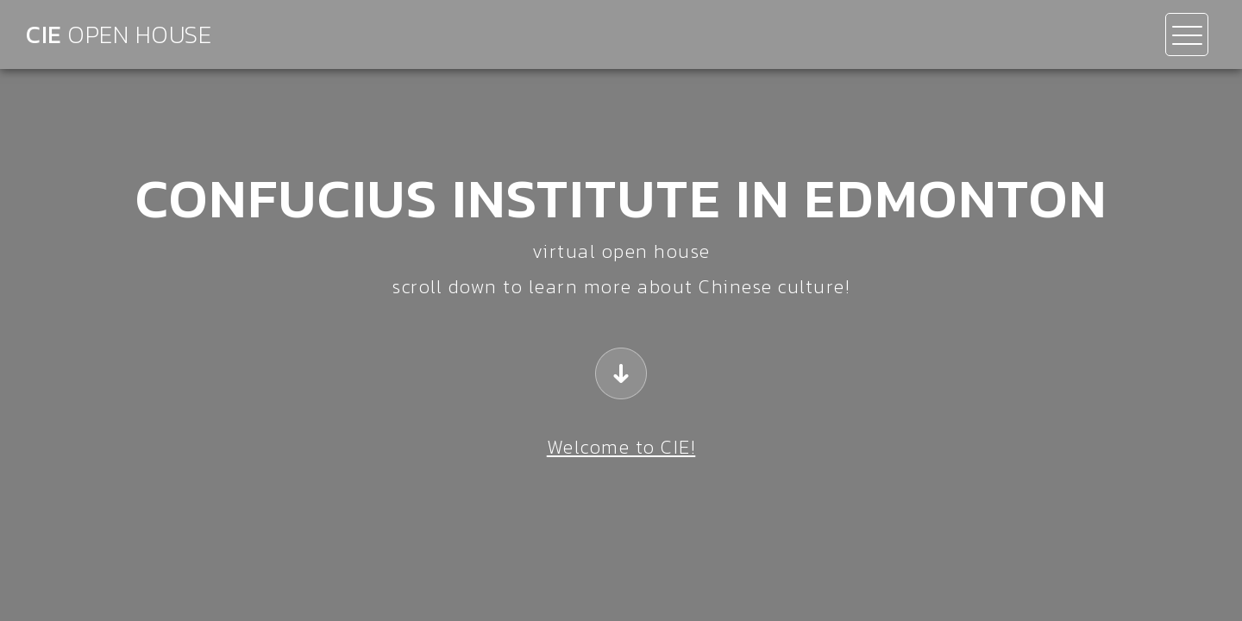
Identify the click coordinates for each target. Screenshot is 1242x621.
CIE (118, 34)
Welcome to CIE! (621, 447)
